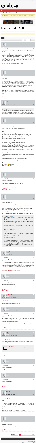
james (7, 71)
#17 (33, 76)
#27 (33, 365)
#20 (33, 178)
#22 (33, 257)
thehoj (7, 195)
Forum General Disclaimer (6, 31)
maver (7, 101)
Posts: (14, 104)
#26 (33, 338)
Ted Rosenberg (9, 294)
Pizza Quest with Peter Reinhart (10, 12)
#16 (33, 48)
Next (33, 434)
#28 (33, 379)
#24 (33, 300)
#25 (33, 313)
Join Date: (7, 104)
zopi (7, 119)
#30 (33, 422)
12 (29, 434)
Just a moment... (11, 346)
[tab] (3, 38)
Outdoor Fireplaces (4, 66)
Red (3, 438)
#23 (33, 280)
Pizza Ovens (3, 96)
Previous (13, 434)
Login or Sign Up (31, 0)
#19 (33, 124)
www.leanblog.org (4, 188)
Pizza (17, 12)
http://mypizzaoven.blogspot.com (7, 189)
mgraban (7, 173)
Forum (4, 12)
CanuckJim (8, 251)
